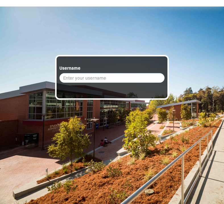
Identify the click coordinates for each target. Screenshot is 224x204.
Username (69, 68)
